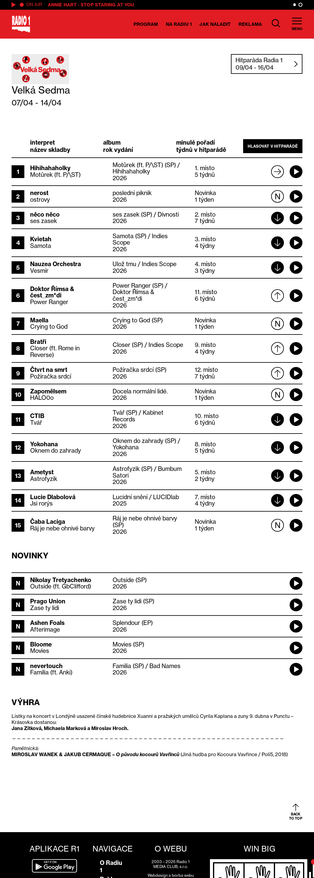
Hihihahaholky (50, 168)
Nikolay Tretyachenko (60, 580)
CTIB (37, 416)
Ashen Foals (47, 622)
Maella (39, 320)
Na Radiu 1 (179, 24)
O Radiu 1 (111, 866)
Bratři (38, 341)
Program (146, 24)
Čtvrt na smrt (48, 369)
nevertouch (46, 666)
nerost (39, 193)
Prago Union (47, 601)
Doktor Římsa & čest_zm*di (52, 292)
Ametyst (42, 472)
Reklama (250, 24)
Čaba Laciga (47, 521)
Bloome (41, 644)
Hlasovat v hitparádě (273, 146)
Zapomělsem (48, 391)
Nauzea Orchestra (55, 264)
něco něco (45, 214)
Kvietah (40, 239)
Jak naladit (215, 24)
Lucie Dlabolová (52, 497)
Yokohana (44, 444)
